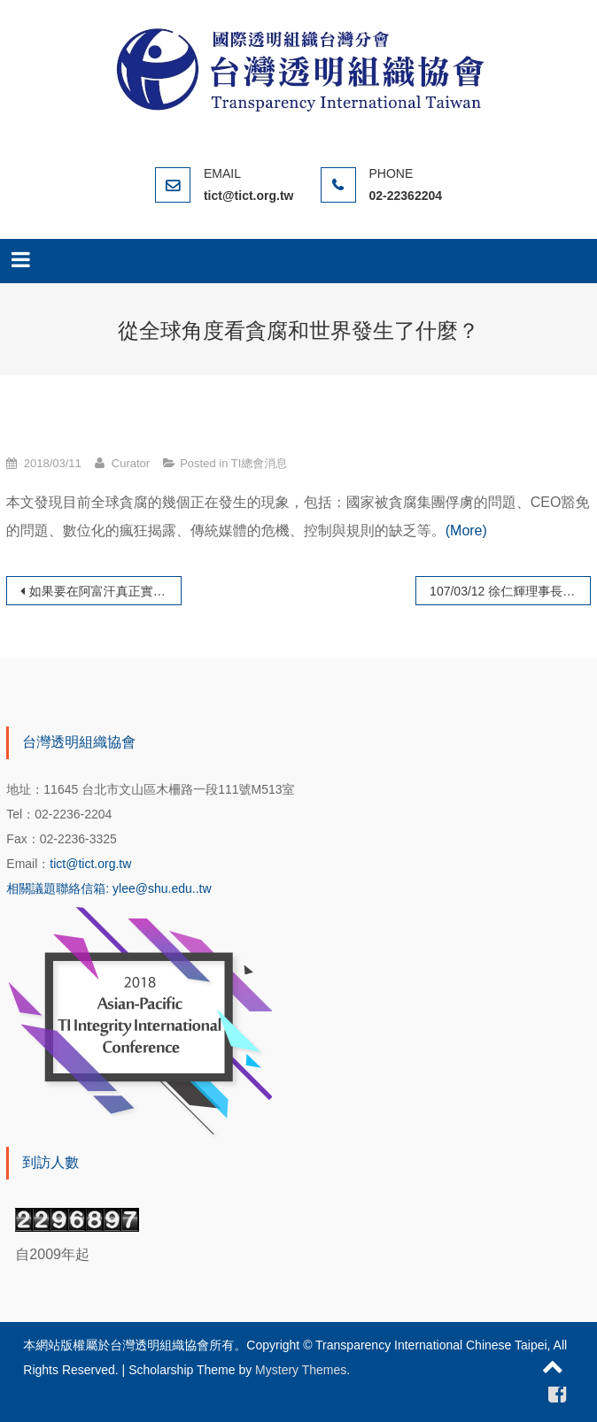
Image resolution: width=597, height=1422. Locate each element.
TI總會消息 (259, 463)
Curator (131, 463)
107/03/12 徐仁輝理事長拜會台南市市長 (510, 591)
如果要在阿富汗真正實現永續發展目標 (105, 591)
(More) (466, 530)
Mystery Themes (300, 1370)
